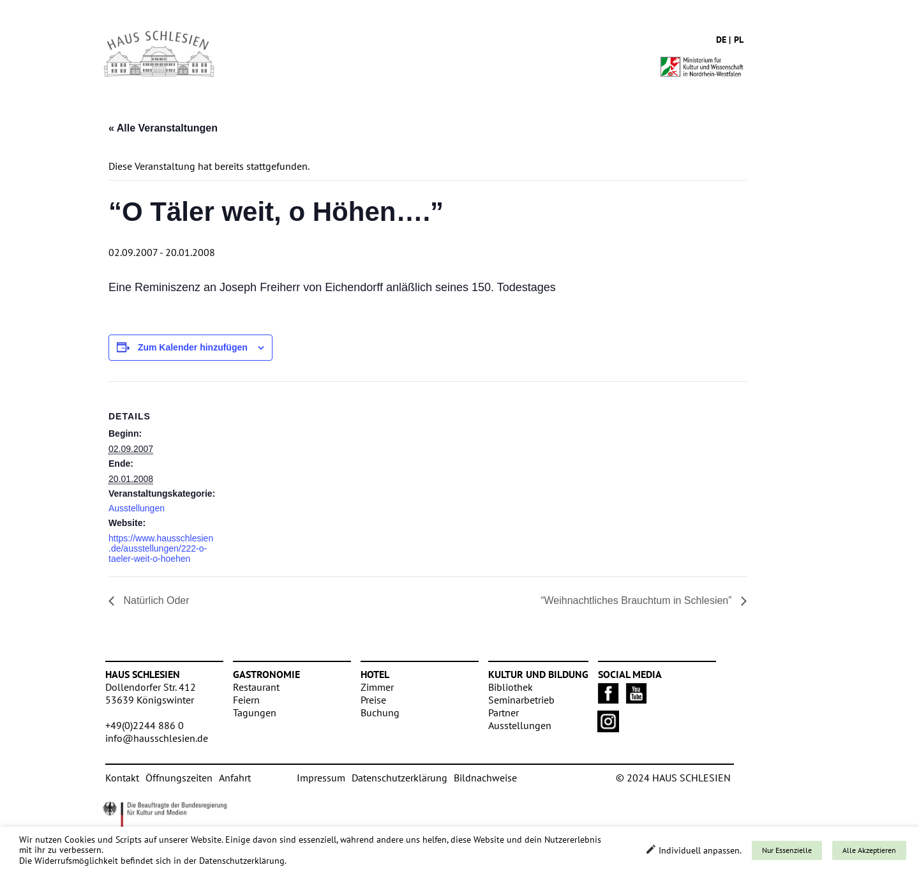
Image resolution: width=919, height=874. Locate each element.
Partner (503, 712)
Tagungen (254, 712)
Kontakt (122, 777)
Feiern (246, 699)
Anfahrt (235, 777)
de (721, 39)
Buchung (380, 712)
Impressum (321, 777)
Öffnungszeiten (179, 777)
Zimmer (377, 687)
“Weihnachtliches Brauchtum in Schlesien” (638, 600)
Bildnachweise (485, 777)
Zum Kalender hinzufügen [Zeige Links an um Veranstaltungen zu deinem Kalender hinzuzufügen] (193, 347)
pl (738, 39)
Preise (373, 699)
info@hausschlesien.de (156, 738)
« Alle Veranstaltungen (163, 128)
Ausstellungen (136, 508)
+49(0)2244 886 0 (144, 725)
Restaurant (256, 687)
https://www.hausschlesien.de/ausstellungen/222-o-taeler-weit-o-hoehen (160, 548)
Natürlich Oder (155, 600)
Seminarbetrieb (521, 699)
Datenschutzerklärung (399, 777)
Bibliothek (510, 687)
